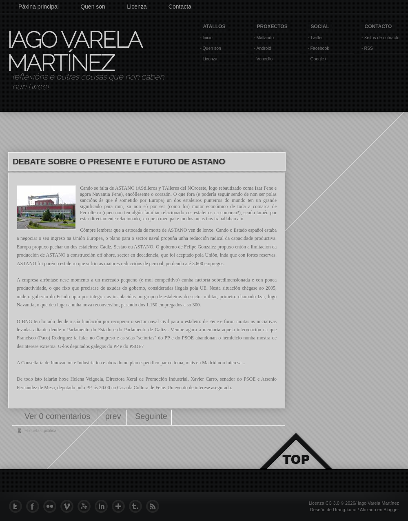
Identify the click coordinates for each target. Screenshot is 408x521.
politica (50, 430)
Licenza (136, 6)
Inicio (207, 37)
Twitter (316, 37)
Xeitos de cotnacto (381, 37)
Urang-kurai (344, 509)
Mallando (265, 37)
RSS (368, 48)
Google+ (318, 58)
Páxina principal (38, 6)
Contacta (180, 6)
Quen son (92, 6)
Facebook (319, 48)
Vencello (264, 58)
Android (263, 48)
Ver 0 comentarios (58, 416)
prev (113, 416)
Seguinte (151, 416)
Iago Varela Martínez (74, 51)
